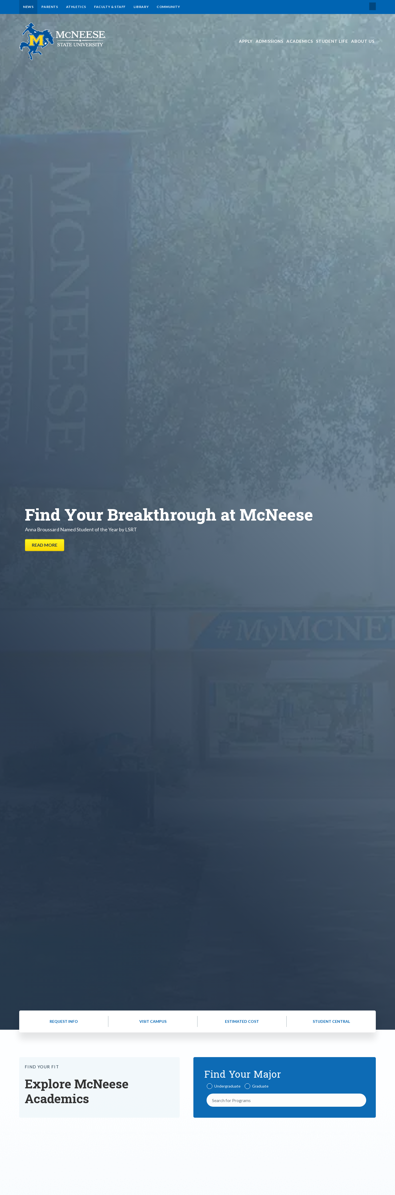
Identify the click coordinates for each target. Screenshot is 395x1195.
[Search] (360, 1100)
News (28, 7)
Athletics (76, 7)
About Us (362, 41)
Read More (44, 545)
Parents (49, 7)
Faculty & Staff (110, 7)
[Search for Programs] (286, 1100)
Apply (246, 41)
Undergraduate (227, 1086)
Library (141, 7)
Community (168, 7)
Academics (299, 41)
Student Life (332, 41)
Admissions (269, 41)
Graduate (260, 1086)
